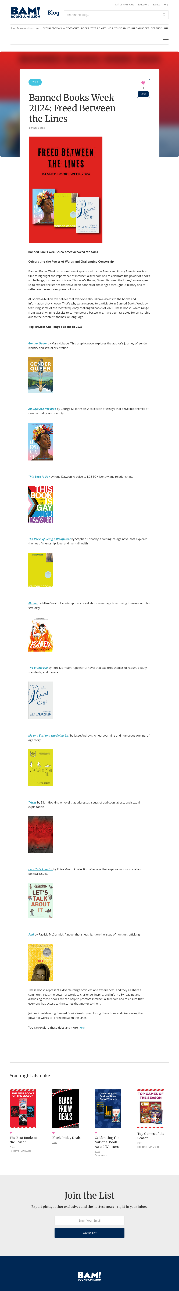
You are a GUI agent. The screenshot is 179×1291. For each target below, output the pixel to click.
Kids (110, 28)
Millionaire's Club (124, 4)
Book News (101, 1155)
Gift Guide (26, 1150)
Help (166, 4)
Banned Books (37, 127)
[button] (166, 38)
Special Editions (52, 28)
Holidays (14, 1150)
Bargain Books (140, 28)
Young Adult (122, 28)
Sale (166, 28)
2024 (12, 1146)
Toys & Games (98, 28)
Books (85, 28)
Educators (143, 4)
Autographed (71, 28)
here (81, 1027)
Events (156, 4)
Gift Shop (156, 28)
